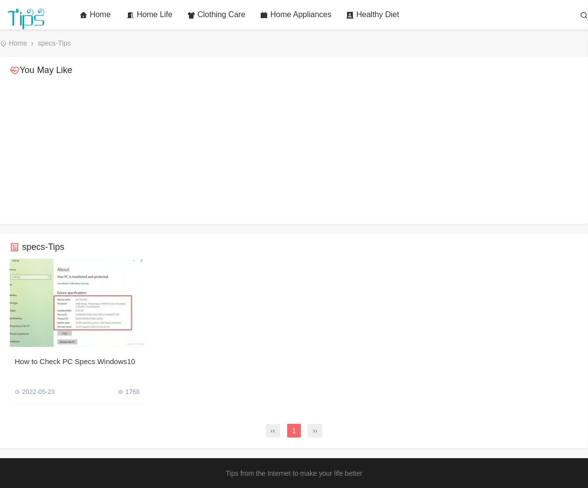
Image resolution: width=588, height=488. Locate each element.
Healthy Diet (372, 14)
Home (95, 14)
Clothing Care (216, 14)
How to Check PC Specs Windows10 (75, 361)
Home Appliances (296, 14)
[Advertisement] (294, 150)
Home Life (149, 14)
